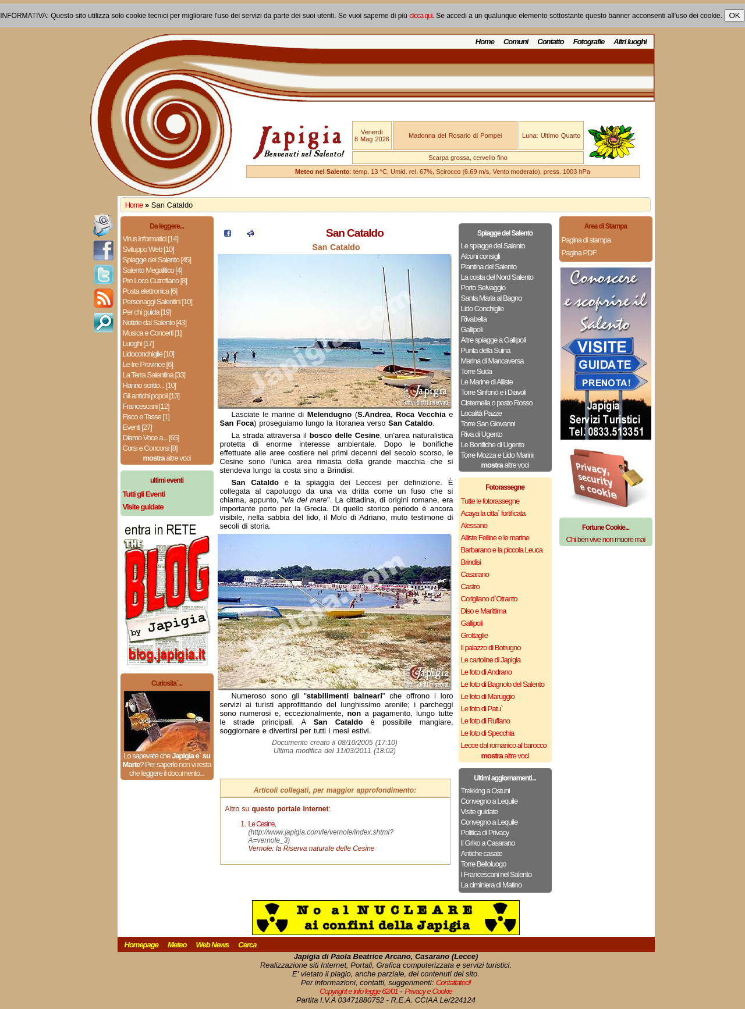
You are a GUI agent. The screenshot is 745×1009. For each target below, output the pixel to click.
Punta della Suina (485, 350)
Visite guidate (479, 811)
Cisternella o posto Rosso (497, 402)
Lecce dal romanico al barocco (504, 745)
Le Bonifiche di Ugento (492, 444)
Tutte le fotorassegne (490, 501)
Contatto (550, 41)
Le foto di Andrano (486, 672)
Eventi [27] (137, 427)
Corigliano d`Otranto (489, 598)
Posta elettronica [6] (150, 291)
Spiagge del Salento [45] (157, 259)
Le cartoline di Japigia (491, 659)
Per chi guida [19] (147, 312)
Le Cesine (262, 824)
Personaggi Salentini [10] (158, 301)
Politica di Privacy (485, 832)
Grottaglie (474, 635)
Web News (212, 944)
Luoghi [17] (138, 343)
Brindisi (471, 562)
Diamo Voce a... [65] (151, 437)
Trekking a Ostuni (485, 790)
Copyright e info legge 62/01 (359, 991)
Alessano (474, 525)
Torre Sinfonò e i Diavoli (493, 392)
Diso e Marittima (483, 611)
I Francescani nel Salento (496, 874)
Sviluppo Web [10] (148, 249)
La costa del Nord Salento (497, 277)
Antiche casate (481, 853)
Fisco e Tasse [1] (146, 416)
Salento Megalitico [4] (152, 270)
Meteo (177, 944)
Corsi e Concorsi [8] (150, 448)
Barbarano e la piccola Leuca (501, 549)
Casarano (475, 574)
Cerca (247, 944)
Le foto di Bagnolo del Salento (502, 684)
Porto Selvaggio (483, 287)
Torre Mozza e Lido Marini (497, 455)
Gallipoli (472, 329)
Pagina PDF (579, 252)
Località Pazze (481, 413)
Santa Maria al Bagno (491, 298)
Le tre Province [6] (148, 364)
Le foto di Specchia (488, 733)
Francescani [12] (146, 406)
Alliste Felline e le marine (495, 537)
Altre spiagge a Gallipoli (493, 340)
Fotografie (589, 41)
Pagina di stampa (586, 240)
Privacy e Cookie (428, 991)
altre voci (167, 458)
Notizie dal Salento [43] (155, 322)
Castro (470, 586)
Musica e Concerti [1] (152, 333)
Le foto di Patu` (482, 708)
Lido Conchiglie (482, 308)
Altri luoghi (630, 41)
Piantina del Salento (489, 266)
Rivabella (474, 319)
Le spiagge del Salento (493, 245)
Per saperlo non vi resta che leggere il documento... (170, 769)
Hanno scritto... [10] (149, 385)
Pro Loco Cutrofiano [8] (155, 280)
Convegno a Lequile (489, 801)
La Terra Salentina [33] (154, 374)
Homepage (141, 944)
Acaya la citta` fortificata (493, 513)
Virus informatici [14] (151, 238)
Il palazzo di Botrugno (491, 647)
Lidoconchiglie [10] (149, 354)
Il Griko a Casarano (488, 843)
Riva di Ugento (481, 434)
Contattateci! (453, 982)
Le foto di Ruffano (485, 720)
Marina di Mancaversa (492, 360)
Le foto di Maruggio (488, 696)
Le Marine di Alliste (487, 381)
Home (485, 41)
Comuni (515, 41)
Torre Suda (476, 371)
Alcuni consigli (480, 256)
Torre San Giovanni (488, 423)
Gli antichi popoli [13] (151, 395)
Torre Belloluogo (483, 864)
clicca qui (420, 16)
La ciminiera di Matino (491, 884)
